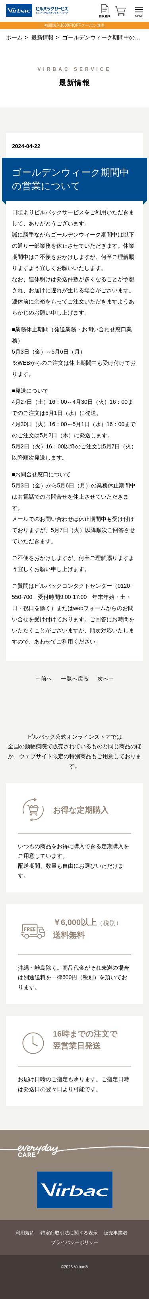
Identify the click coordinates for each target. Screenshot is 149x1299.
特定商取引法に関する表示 (69, 1233)
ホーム (14, 37)
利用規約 (25, 1233)
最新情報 (42, 37)
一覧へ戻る (75, 678)
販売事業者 (116, 1233)
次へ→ (105, 678)
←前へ (43, 678)
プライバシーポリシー (75, 1242)
